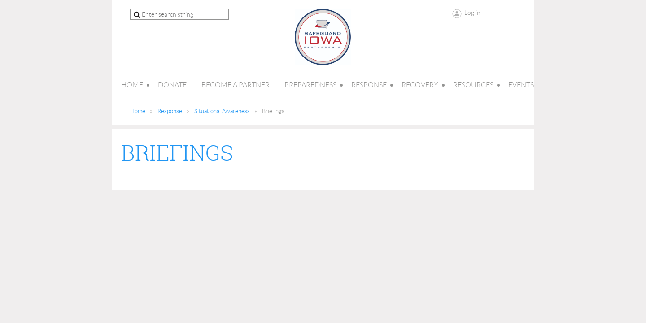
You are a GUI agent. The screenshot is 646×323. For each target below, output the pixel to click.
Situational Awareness (222, 111)
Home (137, 111)
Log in (472, 12)
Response (169, 111)
